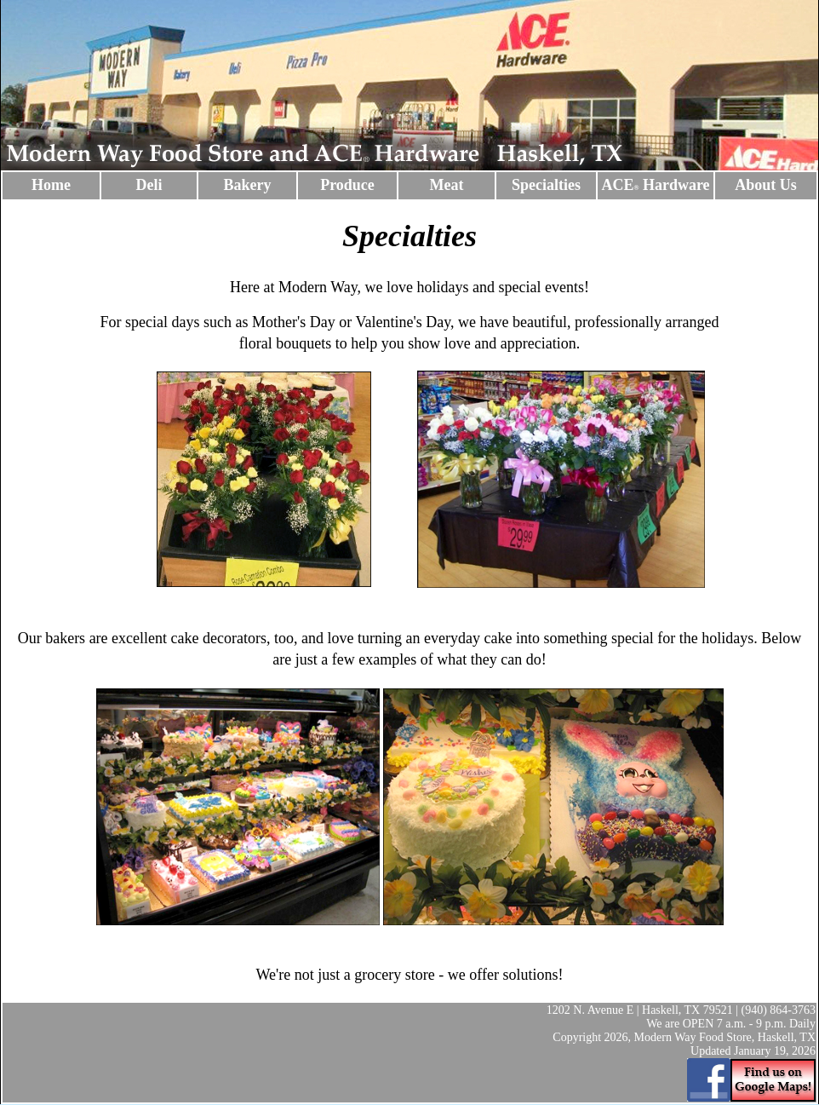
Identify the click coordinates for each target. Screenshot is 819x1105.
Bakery (248, 184)
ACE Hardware (655, 184)
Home (51, 184)
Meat (447, 184)
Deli (149, 184)
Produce (347, 184)
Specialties (546, 184)
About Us (766, 184)
